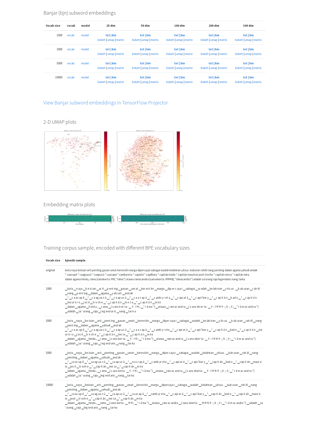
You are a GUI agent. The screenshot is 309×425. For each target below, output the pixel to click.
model (85, 35)
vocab (70, 35)
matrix (120, 40)
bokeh (101, 40)
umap (110, 40)
